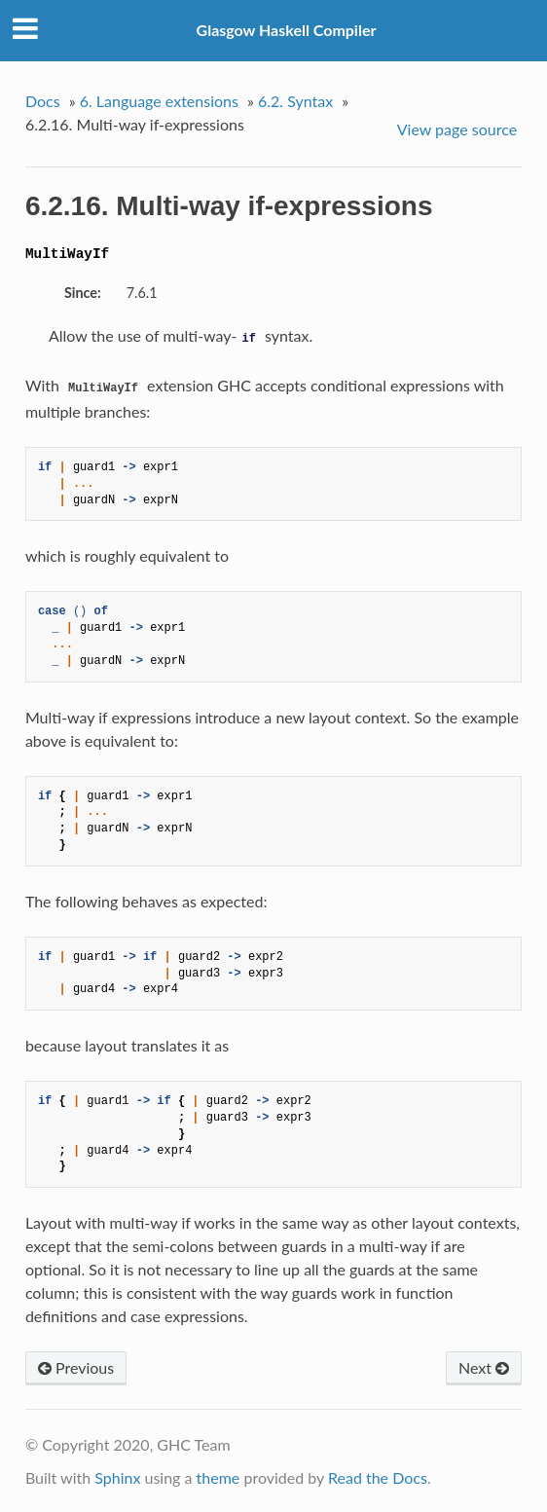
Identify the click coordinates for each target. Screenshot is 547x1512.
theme (218, 1477)
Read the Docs (377, 1477)
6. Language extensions (159, 101)
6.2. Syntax (295, 101)
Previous (76, 1367)
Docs (42, 101)
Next (483, 1367)
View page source (457, 129)
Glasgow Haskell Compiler (287, 29)
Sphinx (117, 1477)
